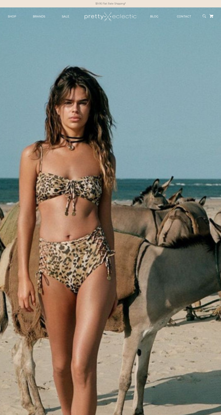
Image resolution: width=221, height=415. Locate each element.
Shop (12, 16)
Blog (154, 16)
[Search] (204, 16)
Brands (39, 16)
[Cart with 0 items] (211, 16)
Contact (184, 16)
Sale (65, 16)
